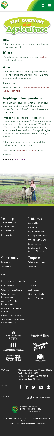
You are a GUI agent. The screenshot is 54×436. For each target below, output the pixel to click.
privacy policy (14, 423)
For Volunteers (7, 230)
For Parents (6, 234)
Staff (3, 270)
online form (20, 159)
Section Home (34, 223)
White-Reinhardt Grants (11, 289)
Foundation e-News (38, 397)
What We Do (33, 266)
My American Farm (36, 231)
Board (4, 274)
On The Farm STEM (37, 239)
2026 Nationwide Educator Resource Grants (13, 321)
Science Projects (35, 298)
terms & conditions (28, 423)
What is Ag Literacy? (37, 262)
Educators (5, 262)
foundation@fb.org (31, 378)
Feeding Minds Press (37, 235)
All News (32, 285)
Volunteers (6, 266)
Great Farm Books (36, 293)
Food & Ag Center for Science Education (37, 249)
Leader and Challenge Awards (11, 310)
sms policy (41, 423)
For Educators (7, 226)
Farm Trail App (34, 243)
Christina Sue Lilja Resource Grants (9, 302)
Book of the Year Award (11, 315)
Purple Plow (33, 227)
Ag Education (34, 289)
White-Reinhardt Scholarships (8, 295)
